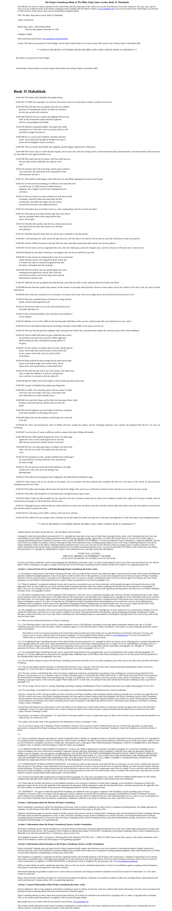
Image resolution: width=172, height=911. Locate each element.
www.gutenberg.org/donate (127, 861)
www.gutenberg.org (106, 9)
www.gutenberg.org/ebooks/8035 (55, 39)
